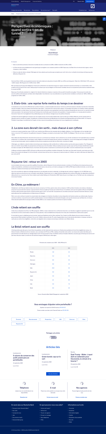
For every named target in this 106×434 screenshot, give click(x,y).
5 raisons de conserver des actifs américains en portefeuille (23, 358)
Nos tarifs (54, 10)
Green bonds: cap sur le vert (51, 358)
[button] (27, 10)
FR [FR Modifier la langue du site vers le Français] (73, 1)
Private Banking (15, 1)
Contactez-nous (83, 10)
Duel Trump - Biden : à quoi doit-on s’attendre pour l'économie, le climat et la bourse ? (81, 357)
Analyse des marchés (16, 10)
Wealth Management (25, 1)
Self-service (92, 10)
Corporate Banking (37, 1)
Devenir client (81, 1)
